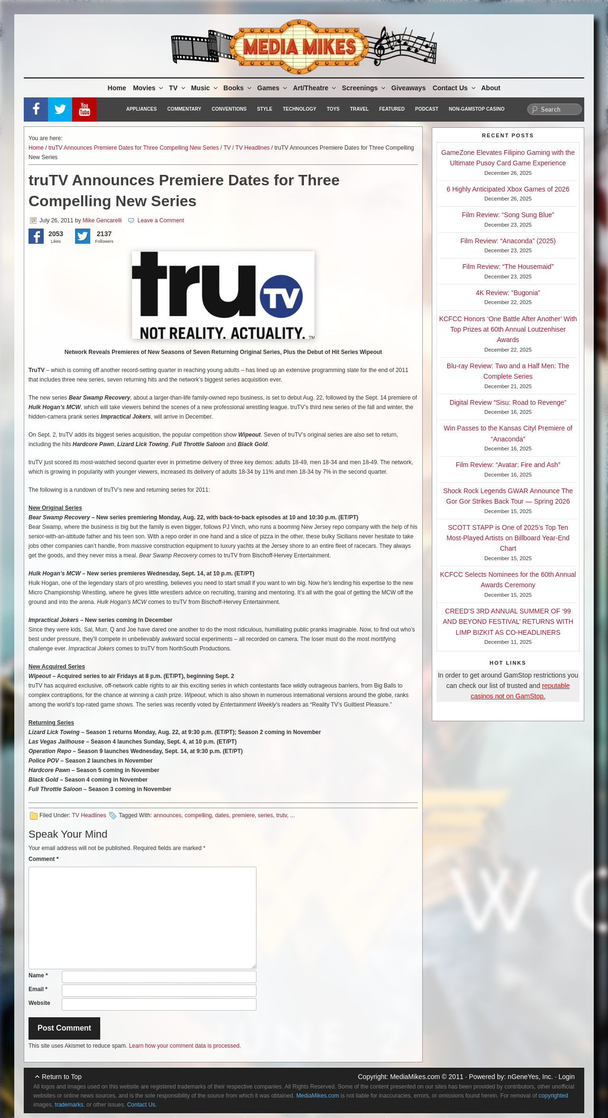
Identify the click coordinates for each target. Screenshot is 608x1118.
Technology (299, 109)
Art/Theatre (315, 88)
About (490, 88)
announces (167, 815)
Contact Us (455, 88)
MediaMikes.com (415, 1076)
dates (222, 815)
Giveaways (408, 88)
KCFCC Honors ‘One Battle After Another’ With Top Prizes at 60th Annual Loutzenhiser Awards (508, 329)
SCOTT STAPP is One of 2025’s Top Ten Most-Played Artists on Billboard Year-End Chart (508, 538)
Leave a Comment (160, 220)
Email (38, 989)
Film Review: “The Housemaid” (507, 266)
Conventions (229, 109)
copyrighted (553, 1095)
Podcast (426, 109)
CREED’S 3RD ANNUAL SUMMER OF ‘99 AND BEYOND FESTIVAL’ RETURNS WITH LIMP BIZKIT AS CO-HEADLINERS (508, 621)
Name (38, 975)
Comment (43, 859)
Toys (333, 109)
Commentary (184, 109)
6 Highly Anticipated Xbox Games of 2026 (507, 189)
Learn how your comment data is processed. (185, 1045)
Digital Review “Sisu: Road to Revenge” (508, 402)
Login (567, 1076)
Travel (359, 109)
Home (117, 88)
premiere (243, 815)
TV (178, 88)
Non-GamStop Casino (476, 109)
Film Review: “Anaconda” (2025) (508, 241)
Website (39, 1003)
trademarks (69, 1104)
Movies (148, 88)
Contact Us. (142, 1104)
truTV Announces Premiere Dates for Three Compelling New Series (133, 147)
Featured (392, 109)
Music (205, 88)
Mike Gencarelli (102, 220)
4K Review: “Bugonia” (508, 292)
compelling (198, 815)
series (265, 815)
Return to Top (62, 1076)
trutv (281, 815)
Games (273, 88)
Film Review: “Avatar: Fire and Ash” (508, 464)
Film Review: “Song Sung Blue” (508, 215)
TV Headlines (253, 147)
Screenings (364, 88)
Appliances (141, 109)
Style (264, 109)
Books (238, 88)
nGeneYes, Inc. (530, 1076)
